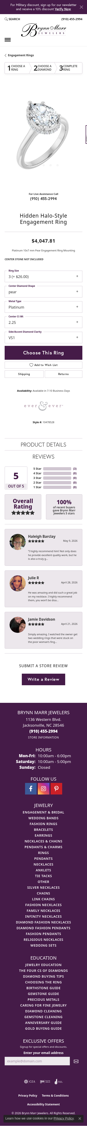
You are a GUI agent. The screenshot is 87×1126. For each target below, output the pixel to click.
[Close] (81, 7)
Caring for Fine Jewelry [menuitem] (43, 1005)
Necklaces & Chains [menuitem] (43, 841)
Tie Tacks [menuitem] (43, 876)
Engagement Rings (21, 55)
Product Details (43, 444)
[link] (71, 19)
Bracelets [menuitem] (43, 829)
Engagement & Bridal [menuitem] (43, 812)
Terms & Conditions (55, 1096)
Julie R (33, 578)
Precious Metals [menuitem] (43, 999)
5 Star (37, 469)
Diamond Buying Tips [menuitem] (43, 976)
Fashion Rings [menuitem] (43, 824)
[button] (12, 19)
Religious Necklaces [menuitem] (43, 939)
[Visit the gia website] (29, 1081)
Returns (63, 374)
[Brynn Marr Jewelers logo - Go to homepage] (43, 30)
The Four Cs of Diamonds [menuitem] (43, 970)
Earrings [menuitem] (43, 835)
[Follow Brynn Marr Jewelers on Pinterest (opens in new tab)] (56, 788)
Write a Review (43, 679)
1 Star (37, 487)
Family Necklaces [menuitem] (43, 910)
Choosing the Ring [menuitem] (43, 982)
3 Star (37, 478)
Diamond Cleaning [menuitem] (43, 1011)
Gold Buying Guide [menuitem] (43, 1028)
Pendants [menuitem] (43, 858)
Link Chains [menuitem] (43, 899)
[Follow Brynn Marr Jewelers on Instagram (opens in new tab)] (43, 788)
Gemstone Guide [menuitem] (43, 994)
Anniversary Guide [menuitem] (43, 1022)
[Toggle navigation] (7, 39)
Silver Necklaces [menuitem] (43, 887)
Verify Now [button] (63, 9)
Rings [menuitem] (43, 853)
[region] (43, 137)
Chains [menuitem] (43, 893)
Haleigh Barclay (41, 536)
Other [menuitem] (43, 881)
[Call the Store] (43, 731)
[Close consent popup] (79, 1118)
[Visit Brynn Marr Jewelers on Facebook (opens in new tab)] (31, 788)
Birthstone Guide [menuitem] (43, 988)
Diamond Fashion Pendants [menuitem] (43, 928)
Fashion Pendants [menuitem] (43, 934)
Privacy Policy (27, 1096)
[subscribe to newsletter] (76, 1061)
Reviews (43, 456)
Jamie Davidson (41, 619)
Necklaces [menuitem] (43, 864)
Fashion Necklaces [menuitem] (43, 905)
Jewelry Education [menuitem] (43, 965)
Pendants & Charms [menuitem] (44, 847)
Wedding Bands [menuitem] (44, 818)
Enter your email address (43, 1053)
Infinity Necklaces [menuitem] (43, 916)
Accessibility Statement (43, 1104)
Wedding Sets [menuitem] (43, 945)
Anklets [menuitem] (43, 870)
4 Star (37, 473)
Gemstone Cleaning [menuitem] (43, 1017)
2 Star (37, 483)
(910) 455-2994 (43, 198)
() (75, 469)
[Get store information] (43, 737)
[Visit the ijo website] (45, 1081)
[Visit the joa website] (59, 1081)
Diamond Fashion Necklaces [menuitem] (43, 922)
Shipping (24, 374)
